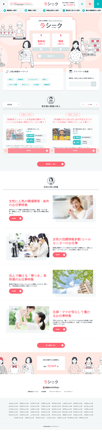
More (37, 157)
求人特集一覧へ (54, 352)
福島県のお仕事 (77, 410)
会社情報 (43, 398)
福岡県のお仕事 (88, 421)
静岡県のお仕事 (67, 415)
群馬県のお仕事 (24, 413)
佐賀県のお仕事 (18, 424)
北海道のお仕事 (13, 410)
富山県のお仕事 (88, 413)
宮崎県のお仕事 (61, 424)
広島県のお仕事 (24, 421)
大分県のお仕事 (51, 424)
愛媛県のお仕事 (67, 421)
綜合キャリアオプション (51, 394)
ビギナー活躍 (13, 84)
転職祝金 (20, 79)
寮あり (45, 79)
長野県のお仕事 (45, 415)
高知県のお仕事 (77, 421)
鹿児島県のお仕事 (72, 424)
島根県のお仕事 (88, 418)
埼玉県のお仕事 (34, 413)
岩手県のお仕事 (34, 410)
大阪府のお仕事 (34, 418)
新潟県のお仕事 (77, 413)
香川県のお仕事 (56, 421)
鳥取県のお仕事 (77, 418)
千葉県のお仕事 (45, 413)
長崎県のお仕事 (29, 424)
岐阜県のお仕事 (56, 415)
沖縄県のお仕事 (83, 424)
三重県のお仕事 (88, 415)
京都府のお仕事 (24, 418)
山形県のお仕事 (67, 410)
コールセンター (33, 79)
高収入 (11, 79)
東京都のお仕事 (56, 413)
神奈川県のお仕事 (67, 413)
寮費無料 (47, 84)
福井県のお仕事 (24, 415)
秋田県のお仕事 (56, 410)
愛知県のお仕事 (77, 415)
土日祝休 (36, 84)
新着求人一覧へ (54, 171)
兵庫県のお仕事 (45, 418)
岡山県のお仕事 (13, 421)
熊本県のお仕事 (40, 424)
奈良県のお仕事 (56, 418)
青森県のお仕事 (24, 410)
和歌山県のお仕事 (67, 418)
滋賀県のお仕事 (13, 418)
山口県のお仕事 (34, 421)
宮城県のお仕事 (45, 410)
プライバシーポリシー (55, 398)
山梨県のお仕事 (34, 415)
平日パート (25, 84)
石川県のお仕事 (13, 415)
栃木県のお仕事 (13, 413)
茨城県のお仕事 (88, 410)
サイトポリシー (68, 398)
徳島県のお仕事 (45, 421)
